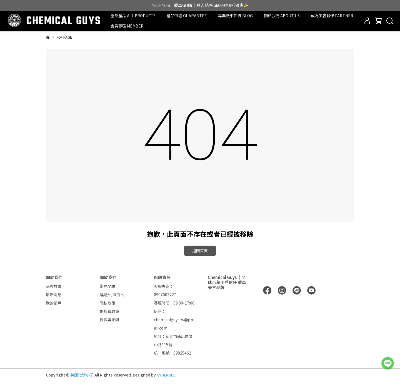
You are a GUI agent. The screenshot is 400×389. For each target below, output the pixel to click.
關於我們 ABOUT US (282, 15)
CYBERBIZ (166, 375)
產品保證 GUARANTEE (187, 15)
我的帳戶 (53, 303)
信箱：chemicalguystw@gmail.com (174, 319)
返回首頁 (200, 250)
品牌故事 (53, 286)
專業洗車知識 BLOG (235, 15)
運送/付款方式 (112, 294)
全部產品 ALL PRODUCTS (133, 15)
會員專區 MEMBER (127, 26)
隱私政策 (107, 303)
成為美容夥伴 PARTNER (332, 15)
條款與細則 (109, 319)
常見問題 (107, 286)
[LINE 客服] (387, 363)
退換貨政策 (109, 311)
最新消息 (53, 294)
